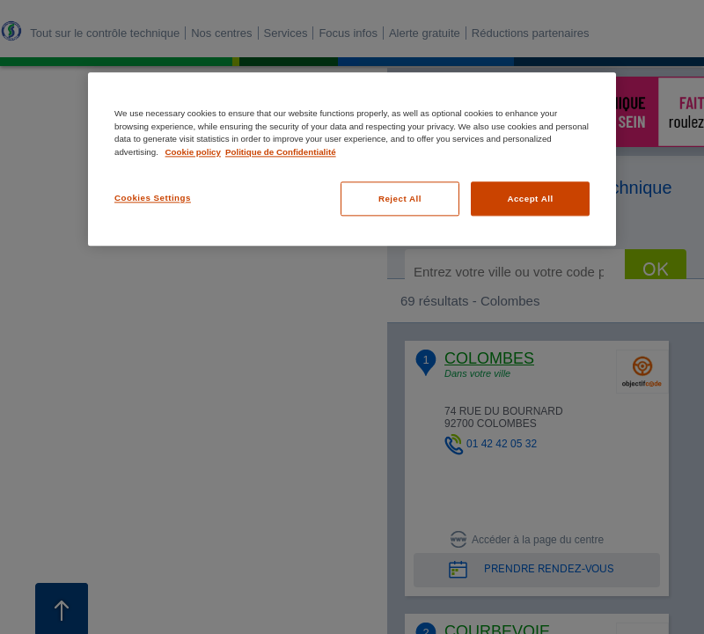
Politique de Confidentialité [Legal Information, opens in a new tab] (280, 152)
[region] (352, 159)
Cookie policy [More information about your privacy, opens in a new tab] (193, 152)
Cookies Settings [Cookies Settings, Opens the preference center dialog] (152, 198)
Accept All (530, 198)
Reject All (400, 198)
